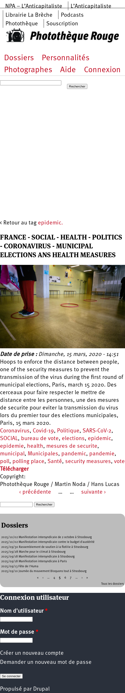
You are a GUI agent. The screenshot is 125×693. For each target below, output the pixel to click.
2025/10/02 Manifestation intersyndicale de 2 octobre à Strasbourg (46, 537)
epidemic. (50, 223)
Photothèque (21, 24)
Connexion (102, 70)
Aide (68, 70)
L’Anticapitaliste (91, 6)
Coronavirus (15, 431)
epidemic (99, 439)
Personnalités (65, 58)
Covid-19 (43, 431)
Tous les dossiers (112, 583)
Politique (68, 431)
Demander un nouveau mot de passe (46, 662)
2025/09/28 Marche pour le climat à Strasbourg (33, 551)
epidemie (12, 446)
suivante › (93, 492)
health (35, 446)
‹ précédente (35, 492)
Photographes (28, 70)
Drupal (41, 689)
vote (119, 461)
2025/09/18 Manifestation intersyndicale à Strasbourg (38, 556)
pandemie (102, 454)
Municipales (43, 454)
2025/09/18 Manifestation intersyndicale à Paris (34, 561)
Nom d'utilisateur (23, 611)
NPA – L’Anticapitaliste (33, 6)
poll (4, 461)
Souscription (62, 24)
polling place (28, 461)
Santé (54, 461)
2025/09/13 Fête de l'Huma (19, 566)
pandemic (73, 454)
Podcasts (72, 15)
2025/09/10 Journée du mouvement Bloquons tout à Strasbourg (44, 571)
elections (73, 439)
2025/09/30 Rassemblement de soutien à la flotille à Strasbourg (44, 547)
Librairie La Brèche (28, 15)
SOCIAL (9, 439)
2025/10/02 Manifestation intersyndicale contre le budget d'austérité (47, 542)
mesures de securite (71, 446)
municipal (12, 454)
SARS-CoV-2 (97, 431)
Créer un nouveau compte (32, 653)
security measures (88, 461)
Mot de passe (19, 632)
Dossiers (19, 58)
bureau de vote (40, 439)
